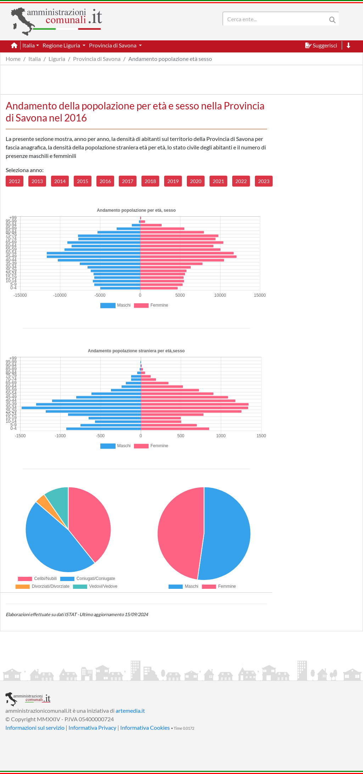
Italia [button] (28, 45)
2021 (218, 181)
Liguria (57, 58)
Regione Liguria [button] (62, 45)
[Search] (276, 18)
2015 (82, 181)
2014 (60, 181)
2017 (127, 181)
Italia (34, 58)
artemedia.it (130, 710)
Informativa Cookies (145, 727)
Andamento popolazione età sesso (170, 58)
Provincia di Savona (97, 58)
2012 (14, 181)
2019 (173, 181)
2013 (37, 181)
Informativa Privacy (92, 727)
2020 (195, 181)
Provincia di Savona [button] (113, 45)
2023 (263, 181)
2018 (150, 181)
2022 (241, 181)
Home (13, 58)
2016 (105, 181)
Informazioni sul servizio (35, 727)
